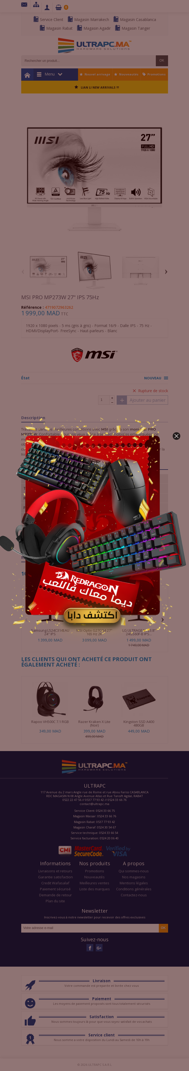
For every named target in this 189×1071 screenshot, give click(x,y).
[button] (176, 436)
